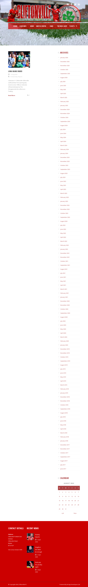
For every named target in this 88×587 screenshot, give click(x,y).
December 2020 (65, 301)
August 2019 (63, 365)
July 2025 (62, 81)
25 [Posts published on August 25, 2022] (69, 505)
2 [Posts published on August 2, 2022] (62, 492)
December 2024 (65, 109)
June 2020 (63, 325)
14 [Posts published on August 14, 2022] (78, 496)
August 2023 (63, 173)
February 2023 (64, 197)
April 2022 (63, 237)
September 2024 (65, 121)
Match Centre (41, 26)
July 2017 (62, 465)
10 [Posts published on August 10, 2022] (65, 496)
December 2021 (65, 253)
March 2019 (63, 385)
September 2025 (65, 73)
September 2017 (65, 457)
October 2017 (64, 453)
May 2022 (63, 233)
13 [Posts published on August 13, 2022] (75, 496)
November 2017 (65, 449)
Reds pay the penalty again (38, 564)
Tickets (72, 26)
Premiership (14, 77)
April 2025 (63, 93)
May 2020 (63, 329)
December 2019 (65, 349)
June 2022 (63, 229)
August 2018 (63, 413)
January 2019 (64, 393)
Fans (51, 26)
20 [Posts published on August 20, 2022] (75, 501)
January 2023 (64, 201)
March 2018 (63, 433)
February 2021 (64, 293)
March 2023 (63, 193)
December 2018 (65, 397)
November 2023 (65, 161)
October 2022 (64, 213)
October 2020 (64, 309)
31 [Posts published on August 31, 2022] (65, 509)
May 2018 (63, 425)
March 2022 (63, 241)
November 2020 (65, 305)
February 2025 (64, 101)
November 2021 (65, 257)
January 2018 (64, 441)
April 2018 (63, 429)
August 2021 (63, 269)
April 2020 (63, 333)
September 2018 (65, 409)
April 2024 (63, 141)
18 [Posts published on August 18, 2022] (69, 501)
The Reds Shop (62, 26)
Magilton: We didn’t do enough (38, 549)
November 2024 (65, 113)
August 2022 (63, 221)
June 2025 (63, 85)
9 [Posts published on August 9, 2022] (62, 496)
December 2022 (65, 205)
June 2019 (63, 373)
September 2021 (65, 265)
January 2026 (64, 57)
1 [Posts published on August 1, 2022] (59, 492)
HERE (20, 550)
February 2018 (64, 437)
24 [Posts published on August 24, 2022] (65, 505)
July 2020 (62, 321)
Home (15, 26)
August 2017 (63, 461)
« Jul (62, 513)
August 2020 (63, 317)
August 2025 (63, 77)
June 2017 (63, 469)
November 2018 (65, 401)
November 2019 (65, 353)
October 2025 (64, 69)
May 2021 (63, 281)
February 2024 (64, 149)
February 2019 (64, 389)
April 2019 (63, 381)
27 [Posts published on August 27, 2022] (75, 505)
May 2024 (63, 137)
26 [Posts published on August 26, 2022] (72, 505)
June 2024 (63, 133)
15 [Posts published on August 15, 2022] (59, 501)
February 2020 (64, 341)
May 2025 (63, 89)
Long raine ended (15, 71)
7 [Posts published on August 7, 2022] (78, 492)
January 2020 (64, 345)
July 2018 (62, 417)
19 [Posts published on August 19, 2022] (72, 501)
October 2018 (64, 405)
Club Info (23, 26)
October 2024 (64, 117)
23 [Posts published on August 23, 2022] (62, 505)
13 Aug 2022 (14, 74)
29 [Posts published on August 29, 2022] (59, 509)
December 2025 (65, 61)
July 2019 (62, 369)
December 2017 (65, 445)
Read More (11, 95)
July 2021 (62, 273)
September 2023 (65, 169)
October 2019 (64, 357)
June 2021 (63, 277)
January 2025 (64, 105)
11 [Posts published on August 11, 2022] (69, 496)
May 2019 (63, 377)
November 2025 (65, 65)
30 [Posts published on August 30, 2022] (62, 509)
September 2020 (65, 313)
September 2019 (65, 361)
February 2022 (64, 245)
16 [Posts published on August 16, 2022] (62, 501)
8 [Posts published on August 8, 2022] (59, 496)
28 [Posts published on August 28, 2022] (78, 505)
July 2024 (62, 129)
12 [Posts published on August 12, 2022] (72, 496)
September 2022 (65, 217)
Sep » (75, 513)
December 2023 (65, 157)
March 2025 (63, 97)
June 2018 (63, 421)
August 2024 (63, 125)
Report (20, 77)
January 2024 (64, 153)
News (32, 26)
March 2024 (63, 145)
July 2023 (62, 177)
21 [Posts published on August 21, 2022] (78, 501)
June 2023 (63, 181)
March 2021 (63, 289)
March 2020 (63, 337)
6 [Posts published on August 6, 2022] (75, 492)
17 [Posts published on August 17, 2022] (65, 501)
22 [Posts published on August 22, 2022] (59, 505)
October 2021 (64, 261)
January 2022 (64, 249)
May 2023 (63, 185)
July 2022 (62, 225)
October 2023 (64, 165)
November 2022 (65, 209)
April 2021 (63, 285)
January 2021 (64, 297)
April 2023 (63, 189)
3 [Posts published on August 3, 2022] (65, 492)
